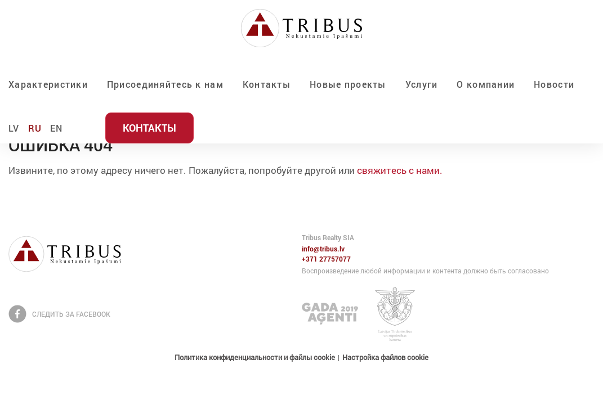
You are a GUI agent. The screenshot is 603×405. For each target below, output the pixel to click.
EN (56, 128)
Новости (554, 84)
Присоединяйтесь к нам (165, 84)
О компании (486, 84)
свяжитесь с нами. (400, 170)
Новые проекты (348, 84)
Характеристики (48, 84)
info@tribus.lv (323, 249)
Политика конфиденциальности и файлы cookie (255, 357)
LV (14, 128)
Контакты (267, 84)
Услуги (421, 84)
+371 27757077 (326, 259)
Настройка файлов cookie (385, 357)
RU (35, 128)
